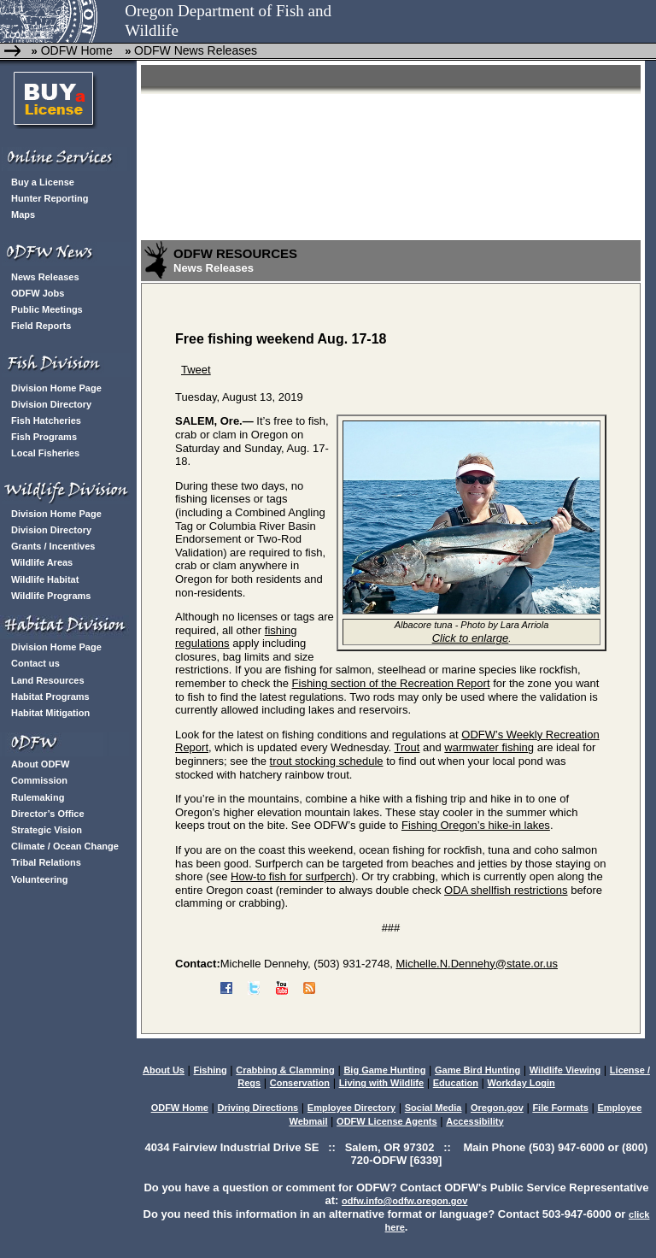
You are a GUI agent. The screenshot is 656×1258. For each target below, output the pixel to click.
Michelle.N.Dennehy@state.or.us (476, 963)
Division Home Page (56, 388)
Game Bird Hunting (477, 1070)
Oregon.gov (497, 1107)
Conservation (300, 1083)
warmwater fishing (489, 747)
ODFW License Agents (387, 1121)
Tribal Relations (46, 862)
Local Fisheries (45, 453)
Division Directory (51, 404)
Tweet (196, 369)
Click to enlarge (470, 638)
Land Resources (48, 680)
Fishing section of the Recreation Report (391, 683)
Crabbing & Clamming (285, 1070)
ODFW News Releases (195, 50)
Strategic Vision (46, 830)
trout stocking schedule (327, 761)
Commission (39, 780)
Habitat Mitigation (50, 713)
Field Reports (41, 325)
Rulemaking (37, 797)
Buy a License (42, 182)
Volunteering (39, 879)
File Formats (560, 1107)
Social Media (433, 1107)
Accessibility (474, 1121)
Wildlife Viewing (565, 1070)
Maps (23, 214)
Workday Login (521, 1083)
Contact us (35, 663)
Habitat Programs (50, 696)
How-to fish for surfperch (291, 876)
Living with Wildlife (382, 1083)
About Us (163, 1070)
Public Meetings (47, 309)
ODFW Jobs (37, 293)
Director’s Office (48, 813)
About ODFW (40, 764)
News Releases (45, 277)
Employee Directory (351, 1107)
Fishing (210, 1070)
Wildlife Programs (51, 596)
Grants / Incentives (53, 546)
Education (455, 1083)
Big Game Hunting (384, 1070)
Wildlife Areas (42, 562)
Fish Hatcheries (46, 420)
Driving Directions (257, 1107)
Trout (407, 747)
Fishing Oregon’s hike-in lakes (475, 825)
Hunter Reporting (49, 198)
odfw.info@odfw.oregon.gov (404, 1201)
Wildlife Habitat (45, 579)
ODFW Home (75, 50)
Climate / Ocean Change (65, 846)
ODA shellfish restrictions (506, 890)
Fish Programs (44, 437)
